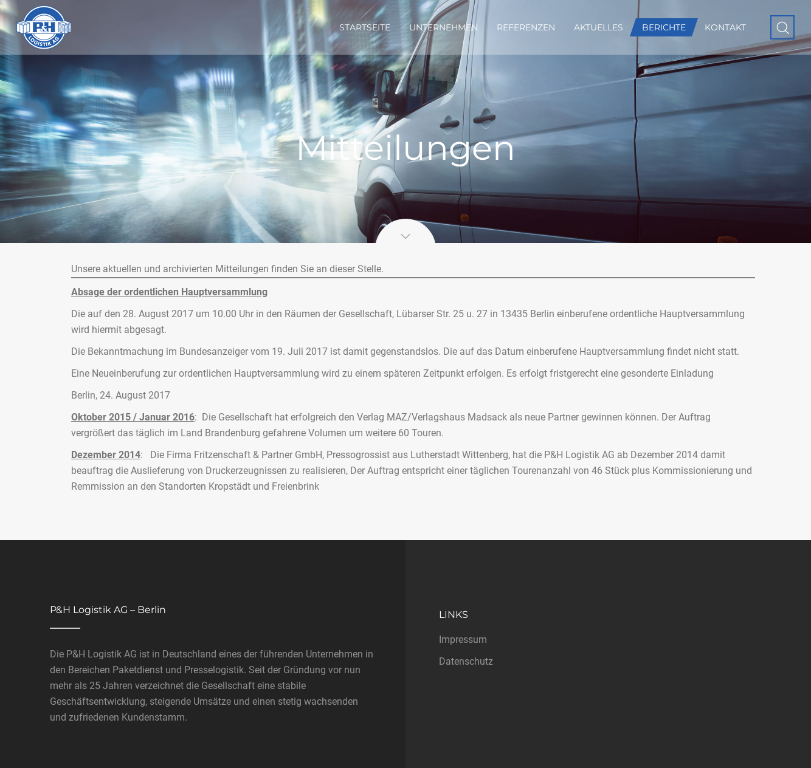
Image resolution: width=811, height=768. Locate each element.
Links (453, 614)
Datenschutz (466, 661)
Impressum (463, 639)
